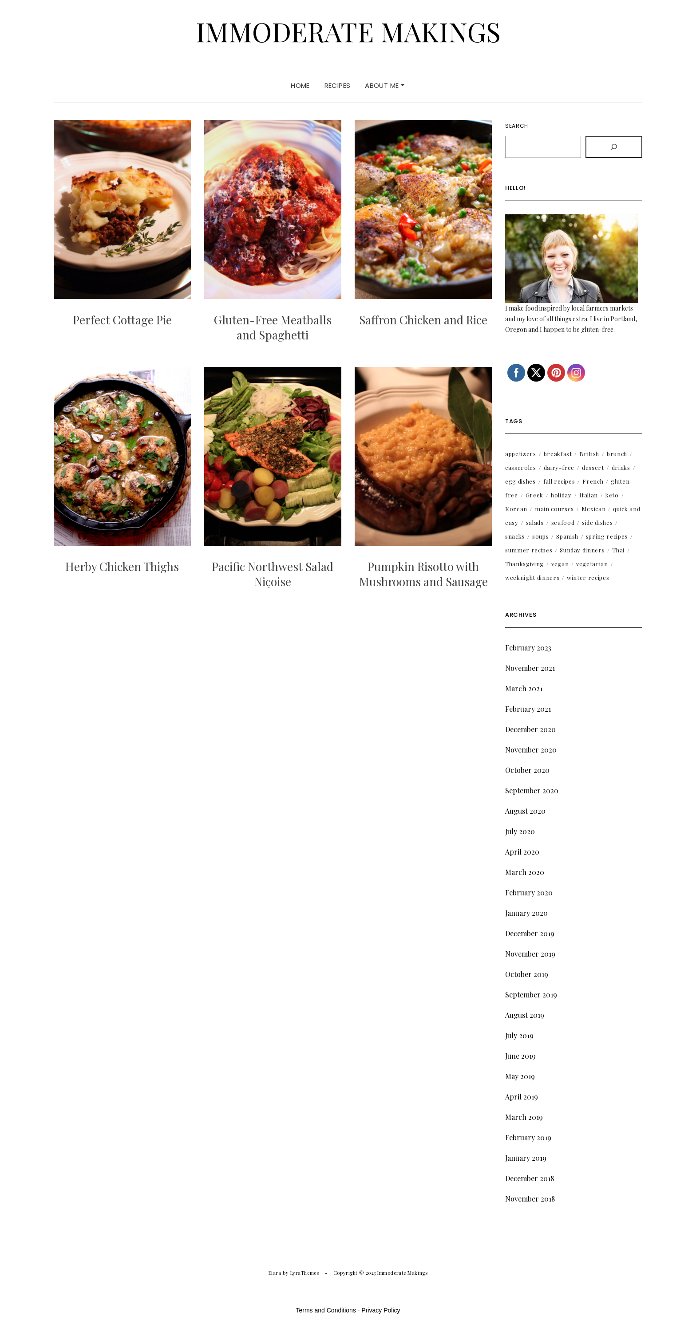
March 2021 (523, 688)
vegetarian (592, 563)
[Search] (613, 147)
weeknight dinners (532, 577)
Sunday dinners (582, 550)
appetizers (520, 453)
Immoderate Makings (348, 31)
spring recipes (607, 536)
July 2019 (519, 1035)
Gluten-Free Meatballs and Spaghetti (273, 327)
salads (535, 522)
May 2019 (520, 1076)
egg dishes (520, 481)
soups (540, 536)
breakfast (558, 453)
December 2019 (529, 933)
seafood (563, 522)
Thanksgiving (524, 563)
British (589, 453)
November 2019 (530, 953)
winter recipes (588, 577)
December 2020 (530, 729)
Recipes (337, 85)
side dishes (597, 522)
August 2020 (525, 811)
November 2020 (531, 749)
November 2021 (530, 668)
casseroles (520, 467)
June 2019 (520, 1055)
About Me (384, 85)
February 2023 (528, 647)
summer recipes (528, 550)
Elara (275, 1272)
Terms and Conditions (326, 1310)
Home (300, 85)
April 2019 (521, 1096)
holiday (561, 495)
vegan (560, 563)
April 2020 (522, 851)
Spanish (567, 536)
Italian (588, 495)
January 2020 (526, 913)
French (592, 481)
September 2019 (531, 994)
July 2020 (520, 831)
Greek (534, 495)
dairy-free (559, 467)
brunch (617, 453)
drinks (621, 467)
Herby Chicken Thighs (122, 566)
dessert (593, 467)
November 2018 (530, 1198)
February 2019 (528, 1137)
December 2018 (529, 1178)
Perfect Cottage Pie (122, 319)
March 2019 (524, 1117)
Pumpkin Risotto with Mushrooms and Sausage (423, 574)
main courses (554, 508)
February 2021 (528, 708)
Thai (618, 550)
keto (612, 495)
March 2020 (524, 872)
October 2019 (526, 974)
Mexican (593, 508)
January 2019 (525, 1157)
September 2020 (531, 790)
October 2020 (527, 770)
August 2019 (524, 1015)
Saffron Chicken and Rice (423, 319)
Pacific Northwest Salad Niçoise (272, 574)
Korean (516, 508)
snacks (515, 536)
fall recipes (559, 481)
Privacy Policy (380, 1310)
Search (516, 126)
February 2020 (529, 892)
